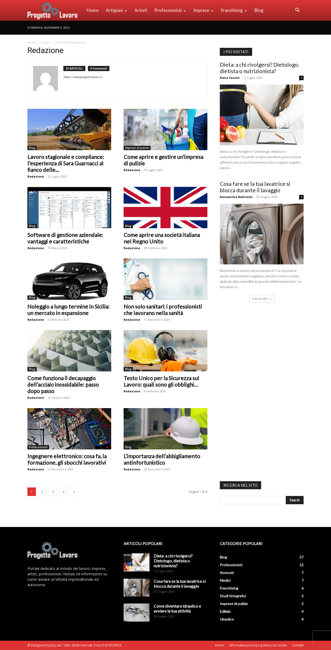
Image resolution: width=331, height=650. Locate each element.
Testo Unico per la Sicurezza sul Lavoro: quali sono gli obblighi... (161, 381)
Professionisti (170, 10)
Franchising (234, 10)
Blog (259, 10)
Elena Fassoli (230, 78)
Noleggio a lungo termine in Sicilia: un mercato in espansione (68, 309)
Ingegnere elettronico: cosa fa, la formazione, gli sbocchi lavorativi (67, 459)
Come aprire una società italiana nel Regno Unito (162, 238)
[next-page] (74, 491)
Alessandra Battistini (236, 197)
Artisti (140, 10)
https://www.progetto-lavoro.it (82, 77)
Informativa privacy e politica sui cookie (258, 645)
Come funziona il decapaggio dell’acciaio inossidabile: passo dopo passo (63, 384)
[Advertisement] (258, 392)
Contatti (298, 645)
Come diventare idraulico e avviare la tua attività (177, 608)
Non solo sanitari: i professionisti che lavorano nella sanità (163, 309)
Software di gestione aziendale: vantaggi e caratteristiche (65, 238)
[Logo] (55, 10)
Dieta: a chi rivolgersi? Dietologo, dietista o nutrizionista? (259, 67)
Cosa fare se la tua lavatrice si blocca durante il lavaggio (255, 186)
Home (93, 10)
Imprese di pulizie (137, 148)
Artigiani (116, 10)
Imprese (203, 10)
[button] (297, 10)
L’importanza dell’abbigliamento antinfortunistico (162, 459)
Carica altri (262, 298)
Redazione (35, 176)
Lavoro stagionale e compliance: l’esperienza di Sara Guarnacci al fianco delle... (65, 163)
